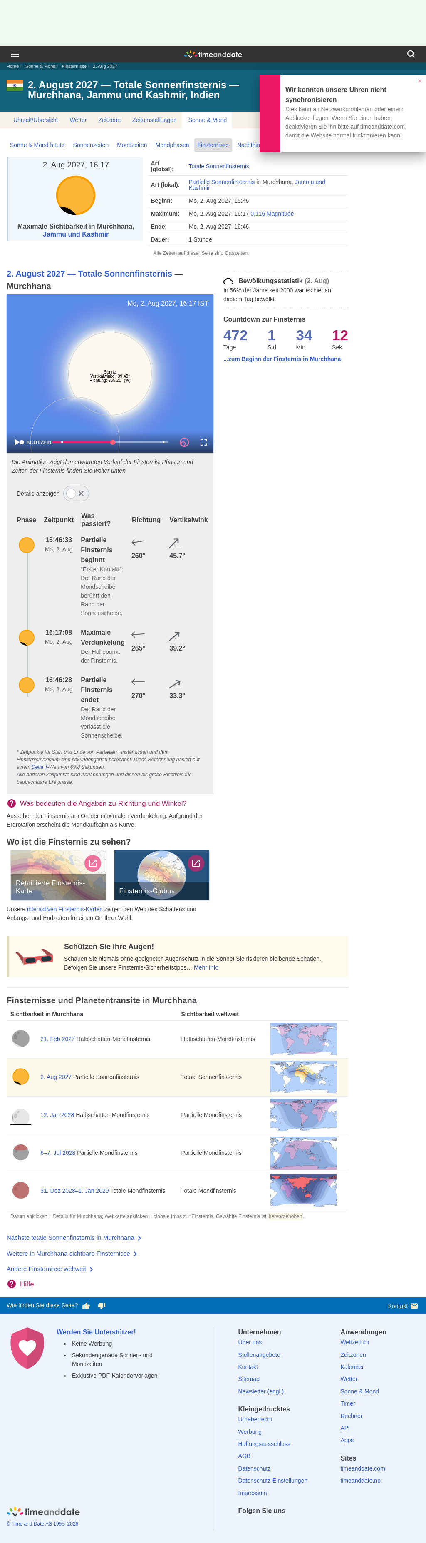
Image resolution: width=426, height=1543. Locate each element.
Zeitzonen (353, 1354)
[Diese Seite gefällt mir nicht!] (101, 1305)
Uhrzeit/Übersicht (35, 120)
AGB (244, 1456)
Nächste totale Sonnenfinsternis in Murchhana (70, 1237)
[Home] (43, 1513)
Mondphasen (172, 145)
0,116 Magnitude (272, 213)
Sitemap (249, 1379)
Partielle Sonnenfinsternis (221, 182)
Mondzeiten (132, 145)
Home (13, 66)
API (345, 1428)
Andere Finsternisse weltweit (46, 1268)
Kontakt (403, 1306)
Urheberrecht (255, 1419)
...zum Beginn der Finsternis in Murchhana (282, 359)
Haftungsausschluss (264, 1444)
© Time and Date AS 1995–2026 (42, 1524)
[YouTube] (301, 1525)
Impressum (252, 1493)
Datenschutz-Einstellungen (273, 1480)
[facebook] (244, 1525)
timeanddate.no (360, 1480)
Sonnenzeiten (91, 145)
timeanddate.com (362, 1468)
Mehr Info (206, 967)
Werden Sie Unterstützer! (96, 1332)
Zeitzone (109, 120)
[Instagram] (287, 1525)
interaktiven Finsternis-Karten (65, 909)
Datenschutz (254, 1468)
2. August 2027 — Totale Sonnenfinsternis (89, 273)
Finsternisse (74, 66)
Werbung (250, 1431)
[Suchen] (411, 54)
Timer (347, 1403)
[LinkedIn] (273, 1525)
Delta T (39, 767)
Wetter (78, 120)
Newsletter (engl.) (261, 1391)
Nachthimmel (254, 145)
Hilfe (27, 1284)
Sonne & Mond (40, 66)
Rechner (351, 1416)
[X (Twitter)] (259, 1525)
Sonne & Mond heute (37, 145)
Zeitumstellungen (154, 120)
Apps (347, 1440)
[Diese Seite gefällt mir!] (86, 1305)
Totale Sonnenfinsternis (218, 166)
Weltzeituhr (354, 1342)
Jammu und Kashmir (76, 234)
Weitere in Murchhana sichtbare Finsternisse (68, 1253)
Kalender (352, 1367)
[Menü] (15, 54)
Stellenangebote (259, 1354)
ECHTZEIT (36, 442)
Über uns (250, 1342)
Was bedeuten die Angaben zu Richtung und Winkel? (103, 804)
